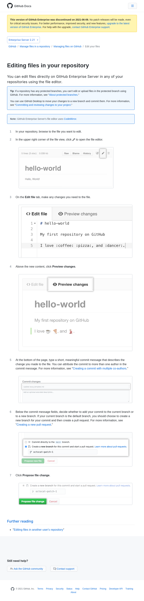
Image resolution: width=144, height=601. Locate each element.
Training (129, 589)
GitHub (12, 46)
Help (77, 589)
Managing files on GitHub (67, 46)
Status (69, 589)
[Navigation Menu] (132, 6)
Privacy (49, 589)
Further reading (20, 521)
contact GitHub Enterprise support (90, 27)
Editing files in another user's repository (38, 529)
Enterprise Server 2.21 (23, 39)
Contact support (63, 568)
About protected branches (63, 94)
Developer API (116, 589)
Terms (40, 589)
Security (59, 589)
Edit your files (92, 46)
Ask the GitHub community (26, 568)
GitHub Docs (22, 6)
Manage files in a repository (35, 46)
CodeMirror (70, 118)
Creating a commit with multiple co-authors (99, 368)
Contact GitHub (89, 589)
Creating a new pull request (34, 424)
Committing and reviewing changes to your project (43, 104)
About (73, 592)
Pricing (103, 589)
